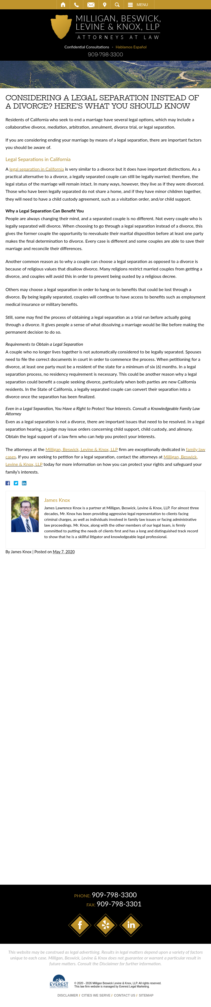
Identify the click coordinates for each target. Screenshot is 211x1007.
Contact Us (124, 995)
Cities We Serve (96, 995)
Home (63, 4)
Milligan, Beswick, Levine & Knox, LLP (82, 449)
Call (76, 4)
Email (91, 4)
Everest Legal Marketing (134, 986)
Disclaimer (67, 995)
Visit (104, 4)
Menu (142, 4)
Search (117, 4)
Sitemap (146, 995)
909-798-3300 (105, 54)
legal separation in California (36, 168)
